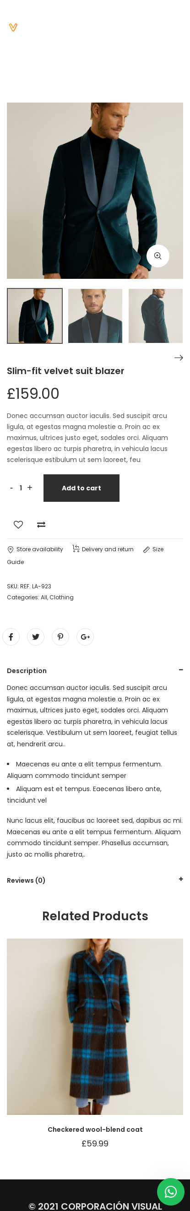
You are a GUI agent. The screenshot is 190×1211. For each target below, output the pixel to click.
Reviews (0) (26, 880)
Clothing (61, 597)
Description (27, 670)
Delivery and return (103, 549)
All (44, 597)
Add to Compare (41, 524)
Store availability (35, 549)
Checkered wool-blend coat (95, 1129)
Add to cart (81, 488)
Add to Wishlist (18, 524)
